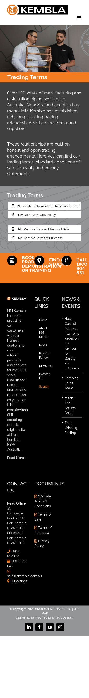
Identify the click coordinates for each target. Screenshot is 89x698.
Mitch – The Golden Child (70, 405)
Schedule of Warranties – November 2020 (49, 206)
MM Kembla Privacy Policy (37, 214)
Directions (19, 580)
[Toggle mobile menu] (79, 17)
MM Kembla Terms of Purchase (40, 238)
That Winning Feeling (71, 427)
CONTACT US (62, 609)
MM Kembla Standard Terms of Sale (43, 229)
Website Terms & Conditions (42, 501)
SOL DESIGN (64, 617)
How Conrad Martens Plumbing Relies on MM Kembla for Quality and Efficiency (72, 343)
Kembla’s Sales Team (72, 383)
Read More (15, 457)
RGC (38, 617)
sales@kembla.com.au (24, 576)
